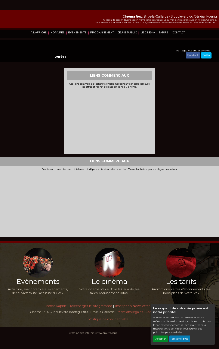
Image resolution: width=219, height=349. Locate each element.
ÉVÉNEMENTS (77, 32)
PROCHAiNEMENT (102, 32)
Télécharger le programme (91, 306)
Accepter (160, 338)
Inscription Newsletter (132, 306)
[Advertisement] (109, 120)
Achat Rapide (56, 306)
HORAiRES (57, 32)
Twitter (206, 55)
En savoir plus (180, 338)
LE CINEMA (148, 32)
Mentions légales (130, 312)
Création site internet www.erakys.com (93, 332)
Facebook (193, 55)
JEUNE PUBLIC (127, 32)
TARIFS (163, 32)
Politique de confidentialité (108, 319)
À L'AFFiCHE (39, 32)
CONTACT (178, 32)
